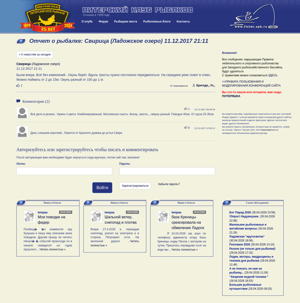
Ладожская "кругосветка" (247, 236)
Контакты (183, 21)
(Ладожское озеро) (38, 64)
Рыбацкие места (125, 21)
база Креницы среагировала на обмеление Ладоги (188, 222)
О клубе (87, 21)
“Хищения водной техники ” (249, 276)
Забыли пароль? (169, 184)
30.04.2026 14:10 (263, 244)
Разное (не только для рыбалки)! (252, 248)
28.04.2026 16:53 (241, 280)
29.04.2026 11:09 (256, 272)
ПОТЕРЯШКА (231, 96)
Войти (102, 187)
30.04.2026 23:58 (263, 212)
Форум (103, 21)
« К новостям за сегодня (35, 54)
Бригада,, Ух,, (203, 85)
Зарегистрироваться (135, 185)
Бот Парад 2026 (240, 212)
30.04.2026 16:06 (241, 240)
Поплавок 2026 (239, 244)
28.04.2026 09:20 (260, 288)
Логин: (21, 163)
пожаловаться (179, 85)
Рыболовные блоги (157, 21)
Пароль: (125, 163)
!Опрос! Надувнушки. (244, 216)
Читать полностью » (52, 249)
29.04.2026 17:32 (241, 252)
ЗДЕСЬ (273, 75)
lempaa (42, 212)
